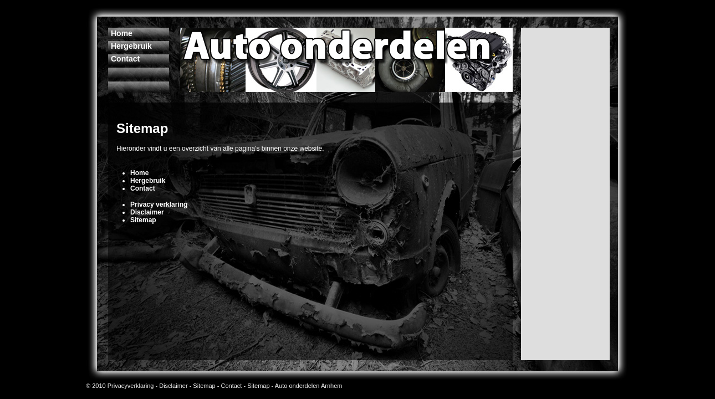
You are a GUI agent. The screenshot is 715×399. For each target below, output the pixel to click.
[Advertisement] (246, 115)
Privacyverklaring (131, 385)
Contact (231, 385)
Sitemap (204, 385)
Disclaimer (173, 385)
